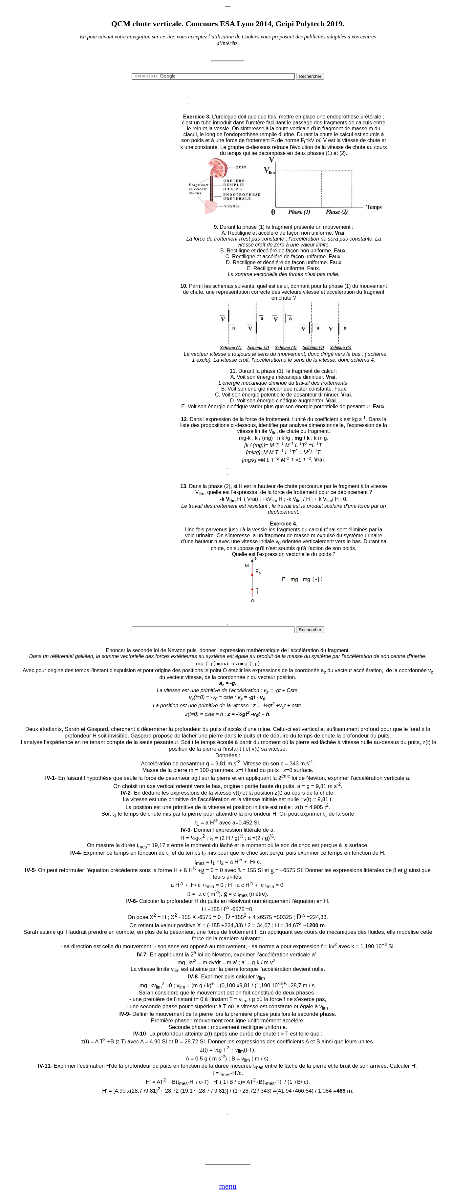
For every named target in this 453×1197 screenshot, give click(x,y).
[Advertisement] (123, 546)
